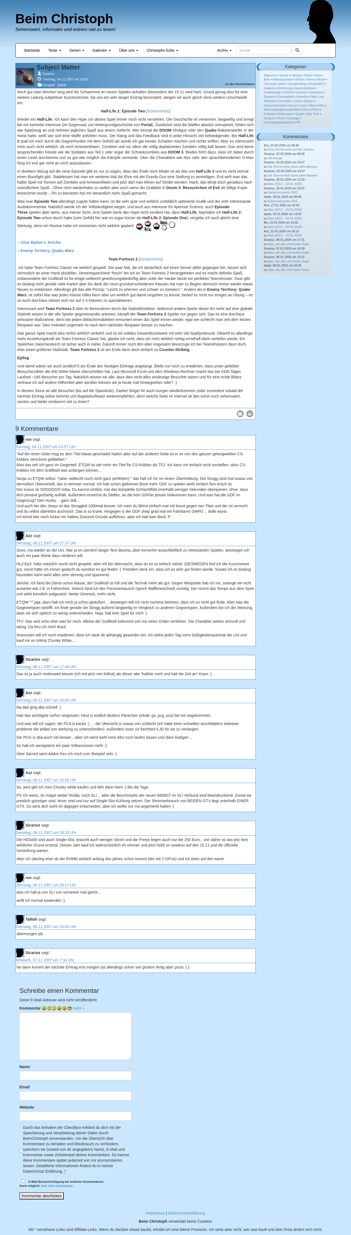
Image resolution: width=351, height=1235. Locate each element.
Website (26, 1107)
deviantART (316, 83)
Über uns (129, 50)
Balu (267, 79)
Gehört (288, 92)
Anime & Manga (290, 75)
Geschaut (316, 92)
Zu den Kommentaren (239, 84)
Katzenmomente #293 (282, 192)
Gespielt (49, 85)
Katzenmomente (275, 105)
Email (24, 1087)
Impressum (155, 1213)
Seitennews (285, 113)
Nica (306, 109)
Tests (281, 118)
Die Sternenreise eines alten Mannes (292, 166)
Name (24, 1067)
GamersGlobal (304, 88)
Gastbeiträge (272, 92)
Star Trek (313, 113)
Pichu (315, 109)
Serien (77, 50)
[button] (240, 413)
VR (298, 122)
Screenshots (158, 111)
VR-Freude (275, 158)
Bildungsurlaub (283, 79)
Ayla (318, 75)
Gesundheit (285, 96)
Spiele (61, 85)
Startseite (32, 50)
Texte (54, 50)
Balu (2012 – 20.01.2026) (285, 183)
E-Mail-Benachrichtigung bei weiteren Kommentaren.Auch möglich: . (61, 1183)
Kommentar (30, 1008)
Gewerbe (302, 96)
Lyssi (303, 105)
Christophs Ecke (162, 50)
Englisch (269, 88)
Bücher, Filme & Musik (310, 79)
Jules (297, 101)
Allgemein (270, 75)
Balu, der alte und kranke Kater (288, 244)
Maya (312, 105)
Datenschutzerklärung (186, 1213)
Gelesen (301, 92)
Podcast (269, 113)
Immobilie (284, 101)
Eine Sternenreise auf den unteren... (292, 149)
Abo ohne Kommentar (56, 1185)
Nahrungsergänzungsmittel (282, 109)
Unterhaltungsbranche (279, 122)
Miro (322, 105)
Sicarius (48, 74)
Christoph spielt (274, 83)
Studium (269, 118)
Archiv (224, 50)
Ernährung (285, 88)
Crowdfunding (296, 83)
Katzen (308, 101)
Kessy (293, 105)
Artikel (308, 75)
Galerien (102, 50)
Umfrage (293, 118)
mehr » (79, 1008)
